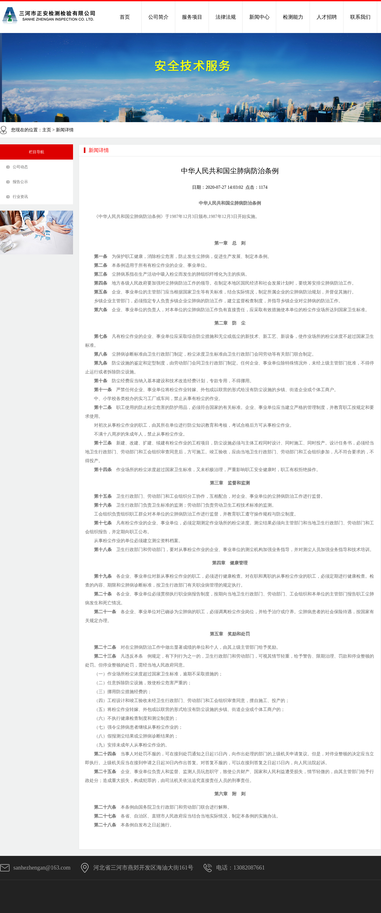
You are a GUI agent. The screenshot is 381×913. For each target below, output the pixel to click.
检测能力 (293, 17)
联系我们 (360, 17)
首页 (125, 17)
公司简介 (158, 17)
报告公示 (20, 182)
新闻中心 (259, 17)
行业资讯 (20, 196)
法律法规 (226, 17)
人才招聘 (327, 17)
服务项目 (192, 17)
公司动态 (20, 167)
